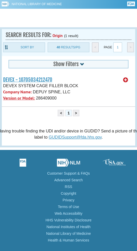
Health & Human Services (68, 240)
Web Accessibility (68, 213)
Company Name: (17, 92)
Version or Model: (19, 98)
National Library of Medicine (37, 4)
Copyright (68, 193)
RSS (68, 187)
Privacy (68, 200)
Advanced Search (68, 180)
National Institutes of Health (68, 227)
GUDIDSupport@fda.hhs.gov (75, 137)
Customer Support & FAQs (68, 173)
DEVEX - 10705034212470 (27, 80)
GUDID (68, 18)
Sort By (27, 47)
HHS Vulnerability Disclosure (68, 220)
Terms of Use (68, 207)
